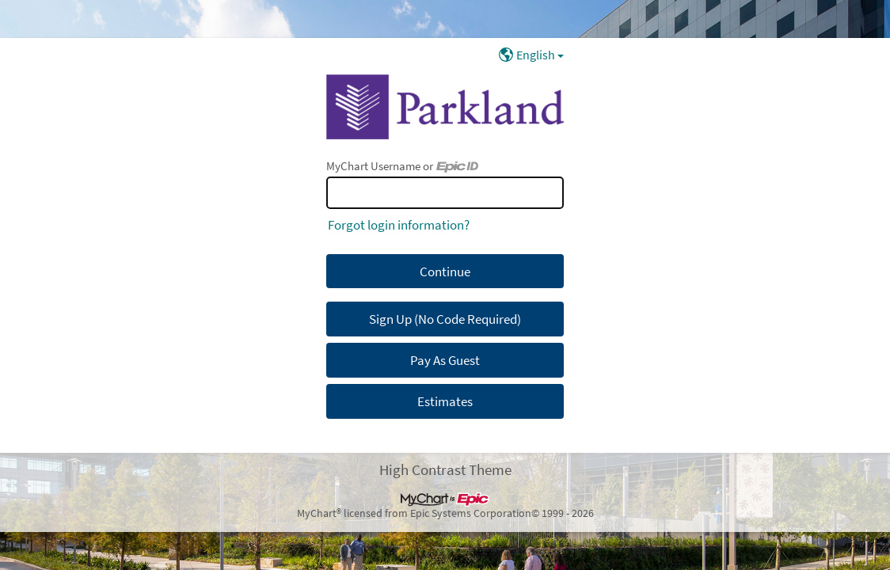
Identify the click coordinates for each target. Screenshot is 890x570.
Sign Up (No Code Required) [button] (445, 319)
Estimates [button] (445, 401)
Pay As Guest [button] (445, 360)
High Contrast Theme (445, 469)
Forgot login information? (399, 225)
